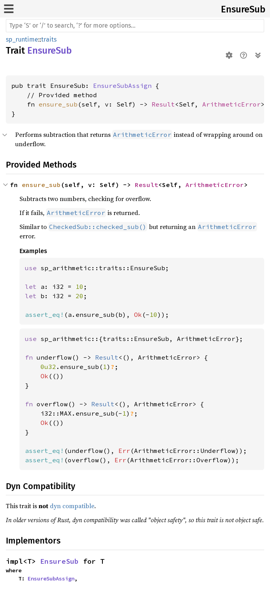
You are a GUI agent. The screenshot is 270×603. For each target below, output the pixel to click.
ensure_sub (58, 104)
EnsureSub (243, 9)
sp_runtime (22, 39)
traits (48, 39)
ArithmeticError (231, 104)
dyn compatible (72, 506)
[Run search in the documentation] (135, 25)
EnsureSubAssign (122, 85)
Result (163, 104)
